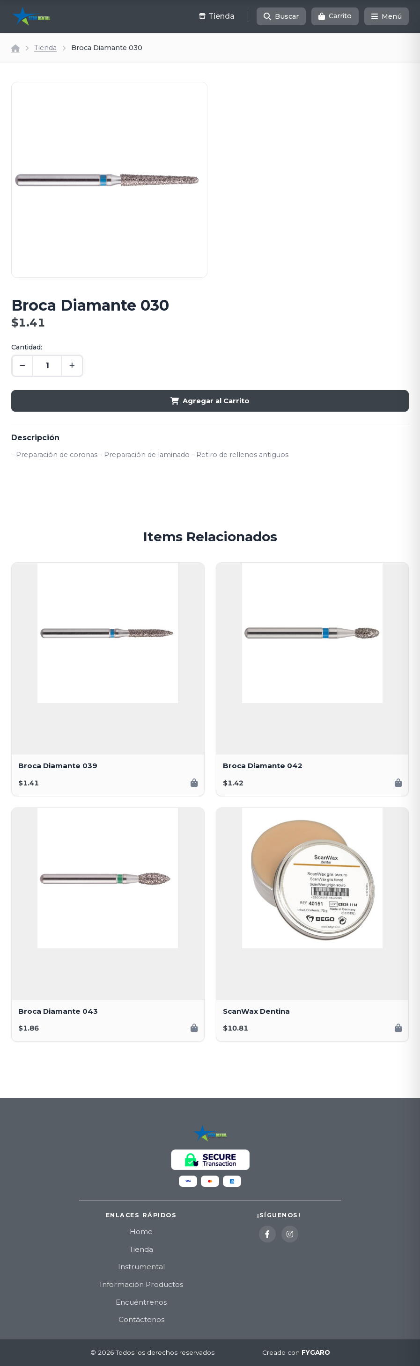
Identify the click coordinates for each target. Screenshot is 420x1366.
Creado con (296, 1353)
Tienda (45, 48)
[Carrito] (335, 16)
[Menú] (386, 16)
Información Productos (141, 1284)
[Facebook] (267, 1234)
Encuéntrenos (141, 1302)
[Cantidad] (47, 366)
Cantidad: (26, 347)
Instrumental (141, 1266)
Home (141, 1231)
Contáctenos (141, 1319)
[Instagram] (289, 1234)
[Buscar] (281, 16)
